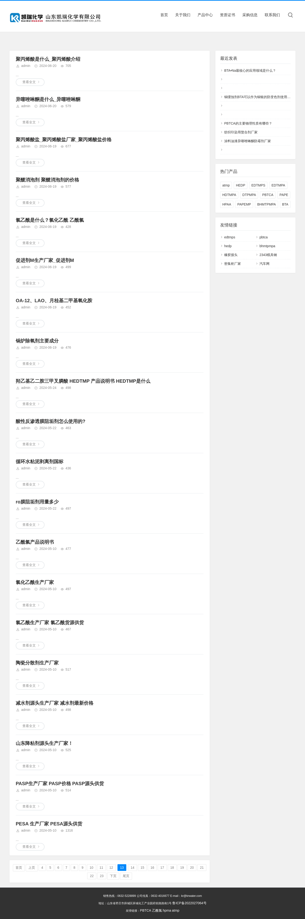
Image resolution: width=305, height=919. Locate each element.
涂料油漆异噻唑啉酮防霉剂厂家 (247, 141)
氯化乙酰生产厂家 (35, 582)
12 (111, 867)
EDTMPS (258, 185)
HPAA (226, 204)
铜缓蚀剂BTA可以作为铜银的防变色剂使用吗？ (259, 97)
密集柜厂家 (232, 264)
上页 (31, 867)
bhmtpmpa (267, 246)
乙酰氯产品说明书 (35, 542)
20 (192, 867)
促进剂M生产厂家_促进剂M (45, 260)
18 (172, 867)
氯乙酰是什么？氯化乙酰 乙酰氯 (50, 220)
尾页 (126, 876)
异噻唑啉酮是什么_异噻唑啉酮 (48, 99)
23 (102, 876)
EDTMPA (278, 185)
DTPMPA (249, 195)
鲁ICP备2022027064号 (189, 903)
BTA (285, 204)
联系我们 (272, 15)
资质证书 (227, 15)
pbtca (263, 237)
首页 (164, 15)
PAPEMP (244, 204)
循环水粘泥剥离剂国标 (39, 461)
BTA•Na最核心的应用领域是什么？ (250, 70)
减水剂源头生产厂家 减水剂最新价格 (54, 703)
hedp (228, 246)
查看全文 (29, 82)
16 (152, 867)
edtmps (229, 237)
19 (182, 867)
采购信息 (250, 15)
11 (101, 867)
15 (142, 867)
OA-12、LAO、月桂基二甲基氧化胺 (54, 300)
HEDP (240, 185)
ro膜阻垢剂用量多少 (37, 501)
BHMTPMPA (266, 204)
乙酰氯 (157, 910)
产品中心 (205, 15)
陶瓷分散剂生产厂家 (37, 662)
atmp (226, 185)
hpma (167, 910)
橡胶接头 (231, 255)
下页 (113, 876)
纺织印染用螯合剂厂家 (241, 132)
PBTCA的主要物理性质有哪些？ (248, 123)
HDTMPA (229, 195)
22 (92, 876)
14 (132, 867)
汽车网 (264, 264)
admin (25, 66)
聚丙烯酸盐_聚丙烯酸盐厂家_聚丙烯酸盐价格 (64, 139)
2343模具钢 (268, 255)
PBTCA (267, 195)
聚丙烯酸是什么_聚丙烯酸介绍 (48, 59)
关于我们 (182, 15)
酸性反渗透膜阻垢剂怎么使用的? (50, 421)
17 (162, 867)
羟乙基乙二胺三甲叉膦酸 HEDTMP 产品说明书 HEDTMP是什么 (83, 381)
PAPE (284, 195)
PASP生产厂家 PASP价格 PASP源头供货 (60, 783)
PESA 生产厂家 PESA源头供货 (49, 823)
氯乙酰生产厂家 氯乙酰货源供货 (50, 622)
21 (202, 867)
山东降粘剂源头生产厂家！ (44, 743)
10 (91, 867)
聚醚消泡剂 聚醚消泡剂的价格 (47, 179)
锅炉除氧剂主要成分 (37, 340)
